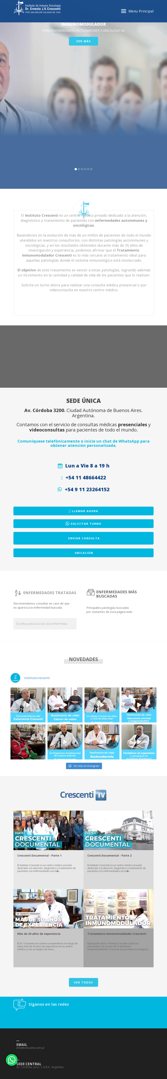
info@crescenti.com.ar (30, 1077)
